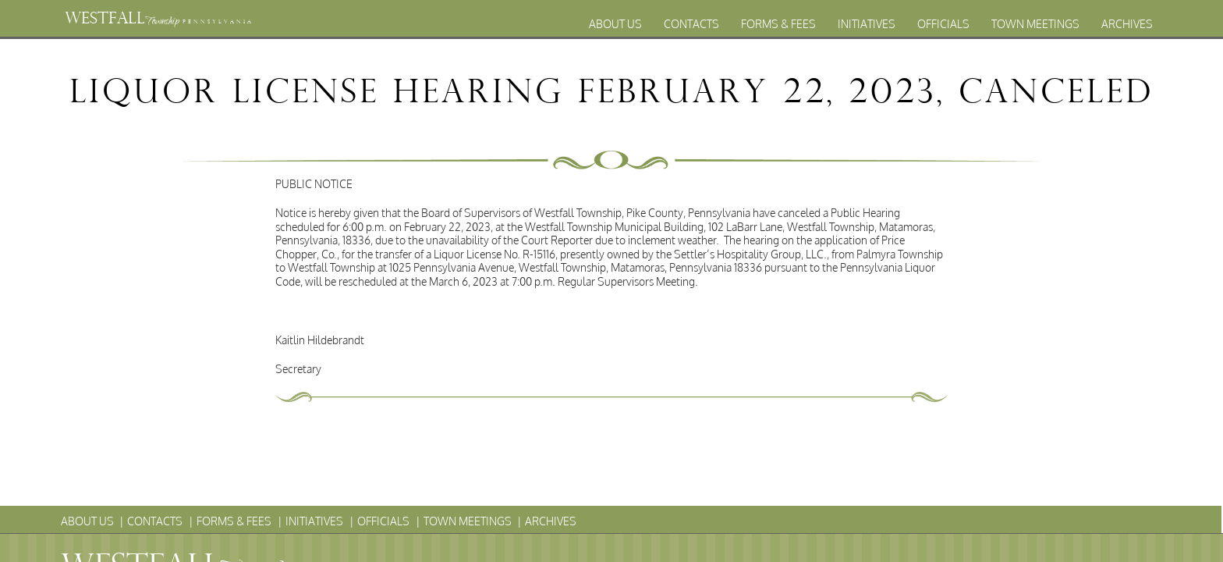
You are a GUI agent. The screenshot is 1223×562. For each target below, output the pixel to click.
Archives (1127, 23)
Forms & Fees (778, 23)
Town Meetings (1035, 23)
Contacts (691, 23)
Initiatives (866, 23)
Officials (943, 23)
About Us (615, 23)
